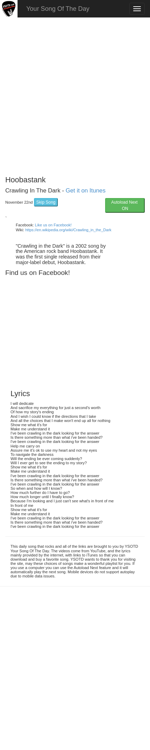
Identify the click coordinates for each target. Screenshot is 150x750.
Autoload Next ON (125, 205)
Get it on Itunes (85, 190)
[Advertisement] (75, 94)
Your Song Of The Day (57, 8)
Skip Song (46, 202)
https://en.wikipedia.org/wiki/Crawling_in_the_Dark (68, 230)
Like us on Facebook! (53, 225)
